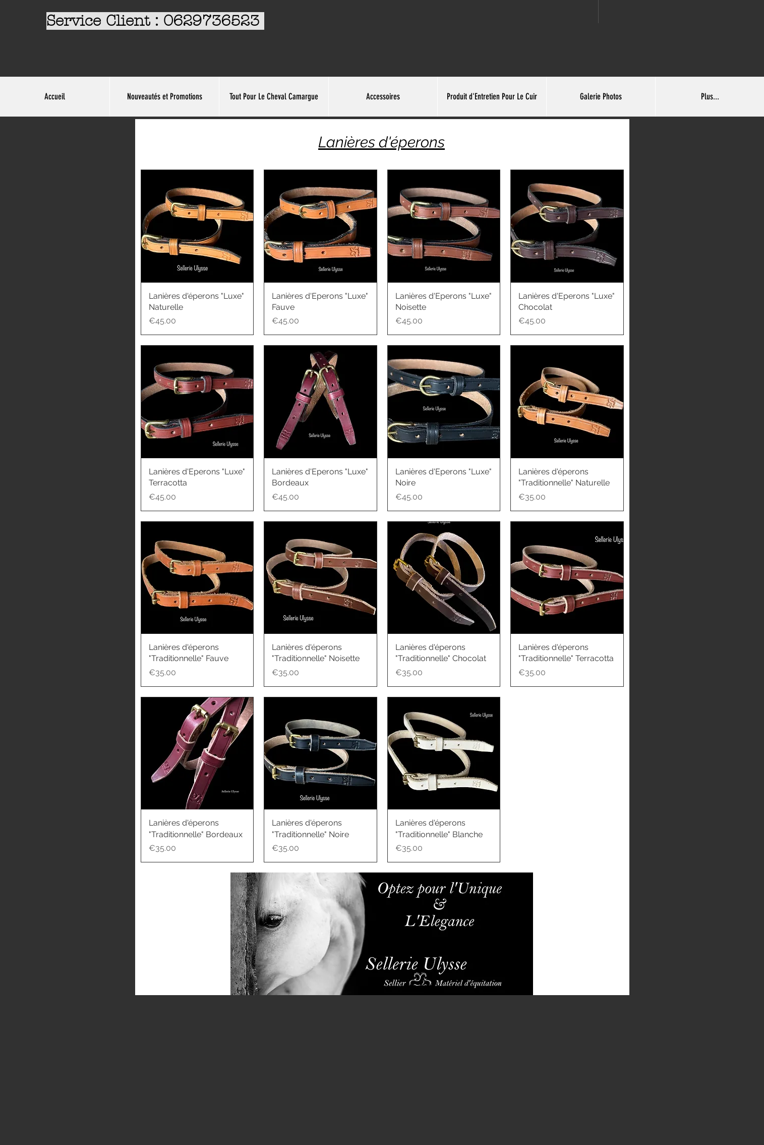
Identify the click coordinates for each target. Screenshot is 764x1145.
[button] (273, 97)
